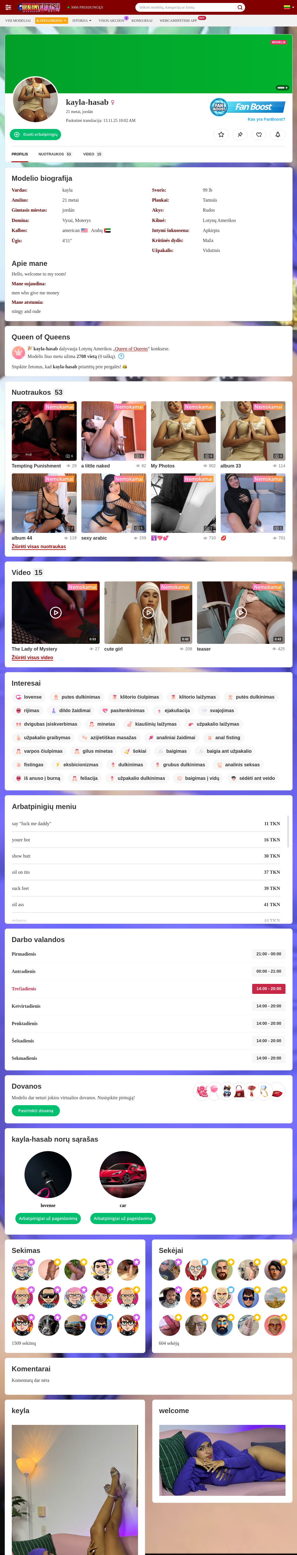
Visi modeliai (18, 21)
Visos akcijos (113, 20)
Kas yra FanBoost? (266, 119)
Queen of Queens (131, 348)
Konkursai (142, 21)
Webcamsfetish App (180, 20)
